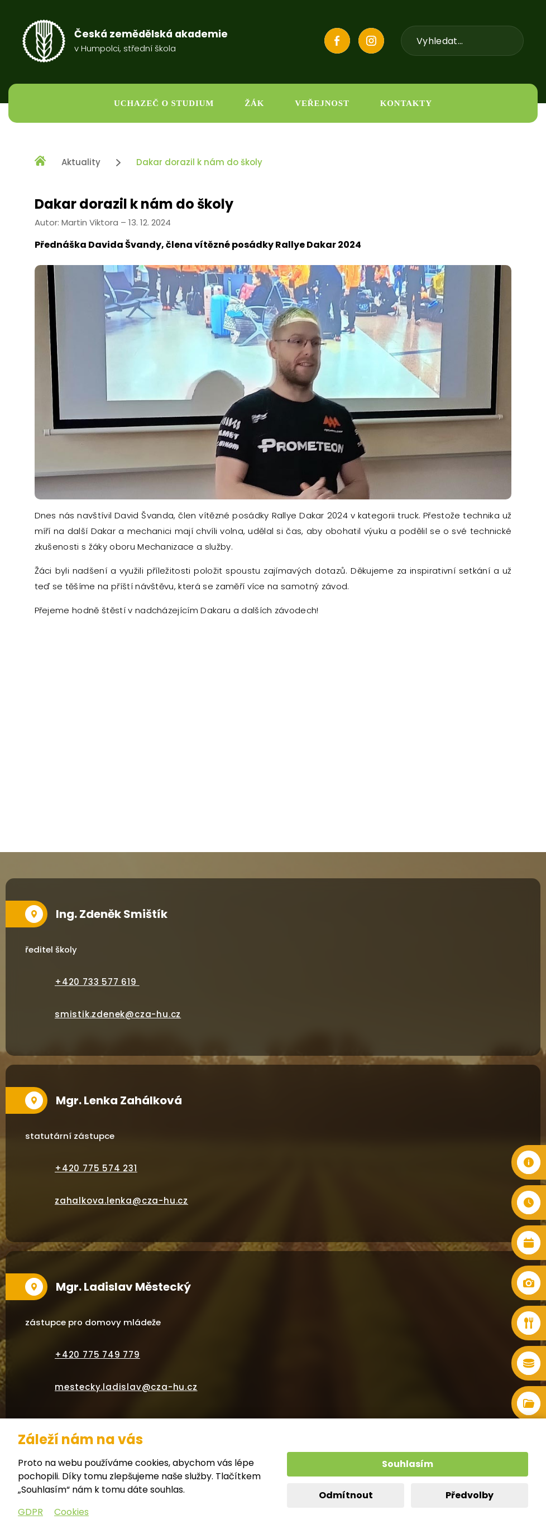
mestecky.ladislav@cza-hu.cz (126, 1387)
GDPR (30, 1512)
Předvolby (470, 1495)
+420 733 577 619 (97, 982)
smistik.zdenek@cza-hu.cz (118, 1014)
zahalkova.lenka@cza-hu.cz (121, 1200)
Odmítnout (346, 1495)
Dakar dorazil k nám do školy (199, 162)
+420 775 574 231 (96, 1168)
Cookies (71, 1512)
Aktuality (80, 162)
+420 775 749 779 (97, 1354)
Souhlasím (407, 1464)
